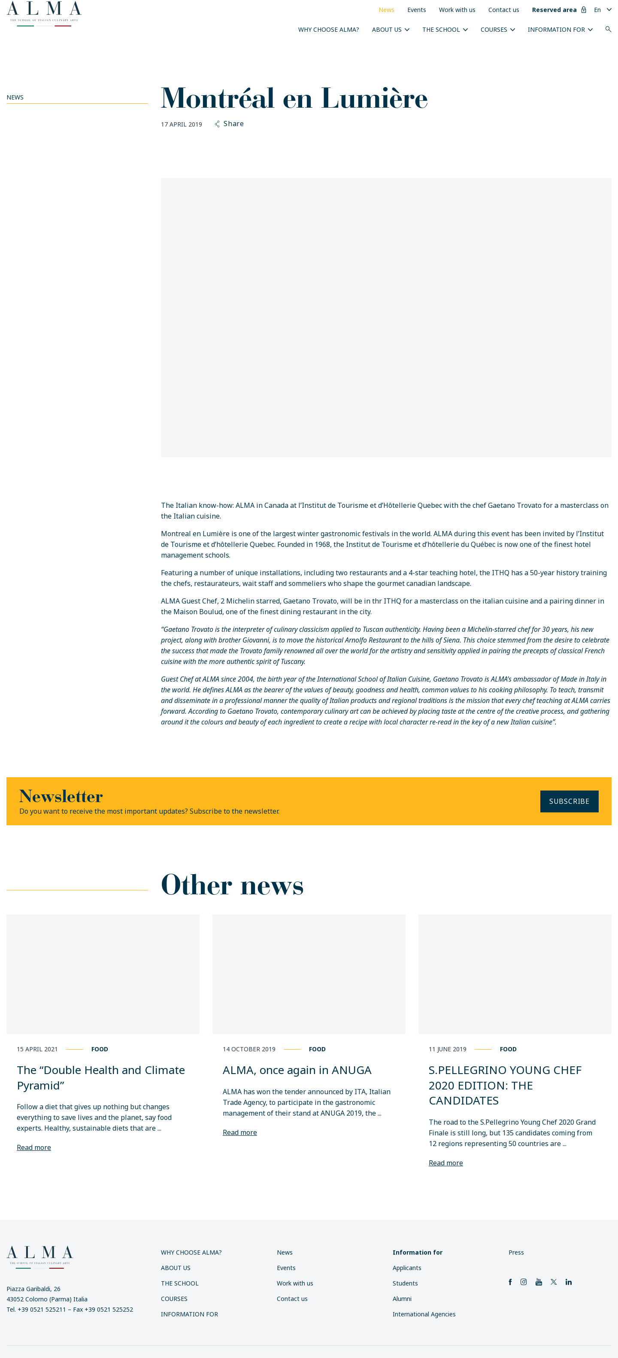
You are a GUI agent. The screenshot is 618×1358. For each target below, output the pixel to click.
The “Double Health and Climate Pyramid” (101, 1077)
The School (441, 29)
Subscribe (569, 801)
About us (387, 29)
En (597, 10)
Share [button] (229, 124)
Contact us (503, 10)
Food (99, 1049)
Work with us (457, 10)
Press (516, 1252)
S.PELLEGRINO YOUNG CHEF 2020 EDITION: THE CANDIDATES (505, 1085)
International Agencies (424, 1314)
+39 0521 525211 (42, 1309)
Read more (34, 1147)
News (386, 10)
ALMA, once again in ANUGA (297, 1069)
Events (416, 10)
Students (405, 1283)
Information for (556, 29)
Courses (494, 29)
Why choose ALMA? (328, 29)
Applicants (407, 1268)
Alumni (402, 1299)
